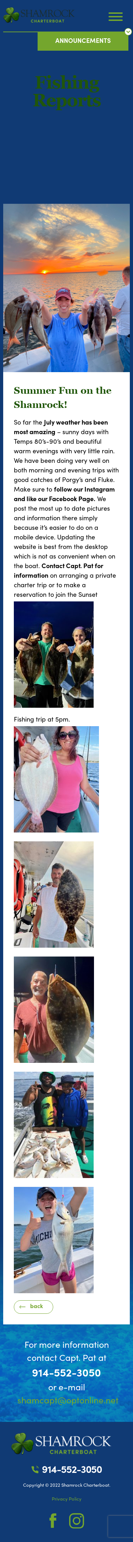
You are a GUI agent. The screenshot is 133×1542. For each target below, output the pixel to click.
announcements (83, 41)
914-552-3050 (66, 1373)
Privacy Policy (67, 1499)
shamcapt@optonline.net (67, 1401)
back (36, 1306)
